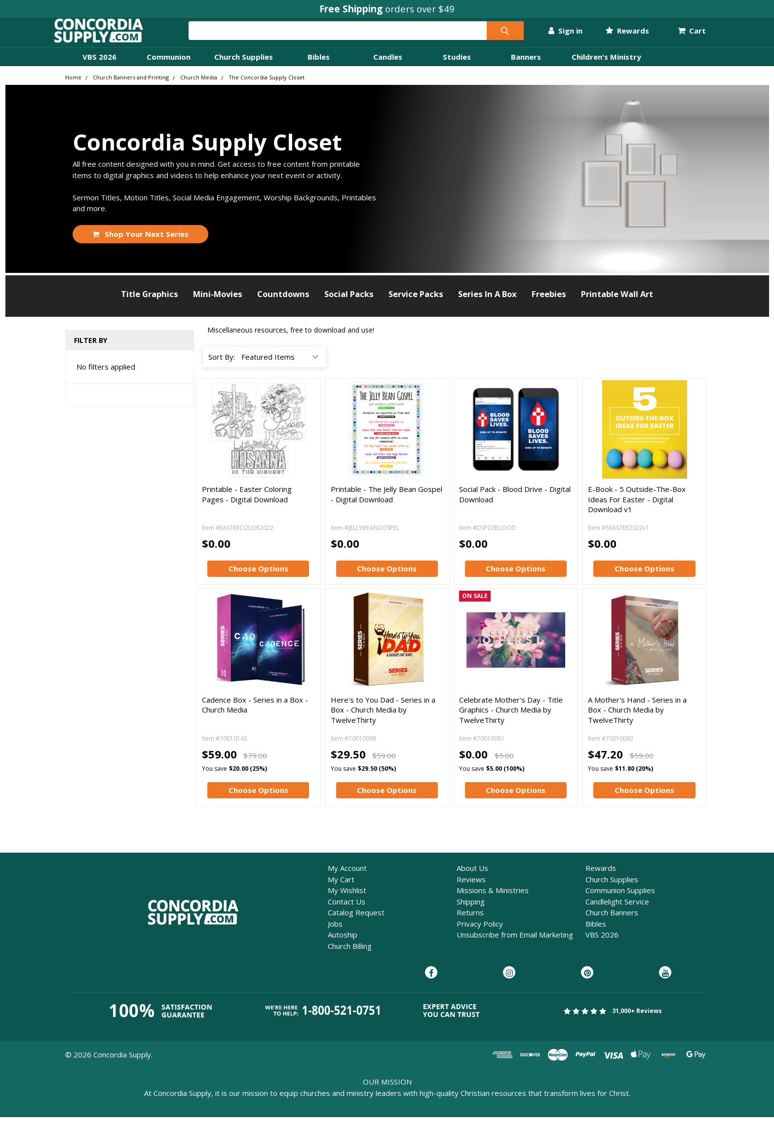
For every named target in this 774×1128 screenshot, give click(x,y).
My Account (347, 879)
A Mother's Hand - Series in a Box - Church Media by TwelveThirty (637, 721)
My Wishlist (347, 901)
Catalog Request (356, 923)
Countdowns (283, 304)
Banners (526, 68)
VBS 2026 (99, 68)
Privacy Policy (480, 935)
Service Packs (415, 304)
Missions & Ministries (493, 901)
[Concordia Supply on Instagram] (509, 984)
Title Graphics (149, 304)
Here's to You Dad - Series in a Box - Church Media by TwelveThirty (383, 721)
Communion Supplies (620, 901)
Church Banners (611, 923)
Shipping (471, 912)
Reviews (471, 890)
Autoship (342, 945)
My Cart (341, 890)
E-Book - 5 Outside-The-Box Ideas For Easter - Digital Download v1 (637, 510)
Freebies (549, 304)
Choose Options (258, 579)
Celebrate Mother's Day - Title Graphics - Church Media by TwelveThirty (511, 721)
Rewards (616, 36)
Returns (470, 923)
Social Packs (349, 304)
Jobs (335, 935)
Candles (387, 68)
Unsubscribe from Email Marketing (515, 945)
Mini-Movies (217, 304)
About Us (472, 879)
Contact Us (346, 912)
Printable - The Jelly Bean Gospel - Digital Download (386, 505)
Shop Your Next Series (140, 245)
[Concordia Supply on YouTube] (665, 984)
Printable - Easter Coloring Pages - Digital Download (247, 505)
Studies (457, 68)
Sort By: (221, 368)
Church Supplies (243, 68)
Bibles (319, 68)
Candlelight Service (617, 912)
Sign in (555, 36)
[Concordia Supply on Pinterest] (587, 984)
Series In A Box (487, 304)
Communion (169, 68)
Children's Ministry (606, 68)
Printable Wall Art (617, 304)
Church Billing (350, 957)
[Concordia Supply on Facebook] (431, 984)
